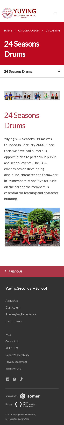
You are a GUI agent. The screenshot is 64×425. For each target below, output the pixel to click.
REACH (10, 348)
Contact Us (12, 341)
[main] (32, 149)
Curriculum (12, 307)
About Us (11, 300)
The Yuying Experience (20, 314)
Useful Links (13, 321)
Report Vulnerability (17, 354)
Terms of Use (13, 368)
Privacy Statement (16, 361)
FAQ (8, 334)
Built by (23, 404)
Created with (25, 396)
